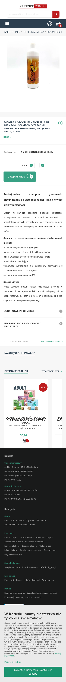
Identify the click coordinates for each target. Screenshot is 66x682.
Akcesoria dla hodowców (16, 524)
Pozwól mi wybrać (12, 661)
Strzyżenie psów (12, 567)
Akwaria (20, 520)
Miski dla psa (45, 545)
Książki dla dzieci (32, 580)
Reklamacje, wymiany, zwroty (18, 597)
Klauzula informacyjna (14, 592)
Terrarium (41, 520)
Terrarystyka (48, 580)
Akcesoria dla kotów (34, 541)
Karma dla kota (26, 537)
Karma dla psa (10, 537)
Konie (19, 580)
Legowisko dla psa (13, 554)
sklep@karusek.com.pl (21, 475)
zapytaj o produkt (50, 341)
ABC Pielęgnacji (48, 567)
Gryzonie (30, 520)
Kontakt (37, 597)
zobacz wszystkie (50, 371)
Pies (17, 32)
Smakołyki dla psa (44, 537)
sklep (7, 32)
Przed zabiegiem (30, 567)
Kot (12, 520)
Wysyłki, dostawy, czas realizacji (42, 592)
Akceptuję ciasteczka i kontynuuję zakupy (33, 671)
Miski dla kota (10, 550)
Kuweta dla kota (11, 545)
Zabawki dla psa (29, 545)
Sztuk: (25, 165)
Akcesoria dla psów (13, 541)
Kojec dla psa (49, 550)
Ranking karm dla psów (30, 550)
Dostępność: (10, 152)
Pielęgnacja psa (34, 32)
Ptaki (32, 524)
